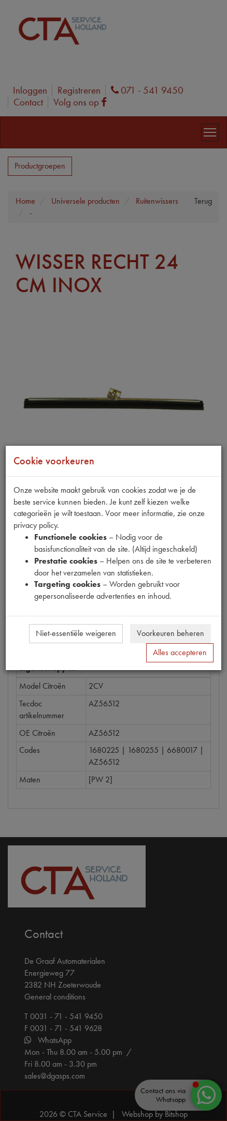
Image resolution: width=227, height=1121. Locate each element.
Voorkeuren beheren (170, 633)
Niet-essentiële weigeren (76, 633)
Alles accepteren (180, 652)
